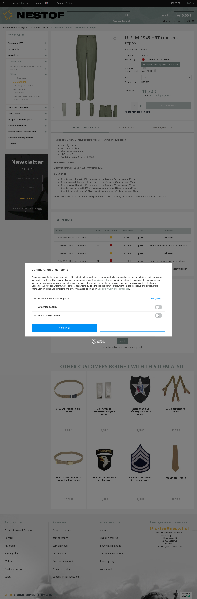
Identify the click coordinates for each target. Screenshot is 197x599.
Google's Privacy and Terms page (113, 289)
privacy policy (102, 280)
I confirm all (133, 327)
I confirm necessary (64, 327)
